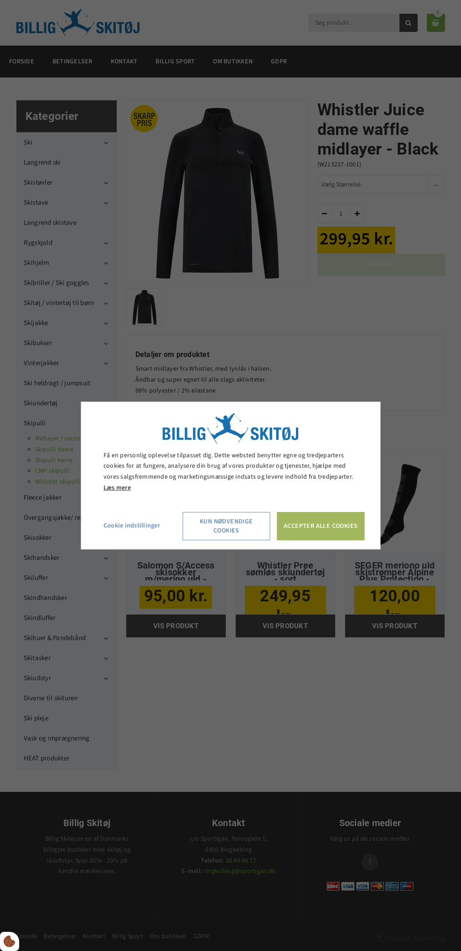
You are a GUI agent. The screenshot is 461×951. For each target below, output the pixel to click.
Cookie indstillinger (132, 525)
